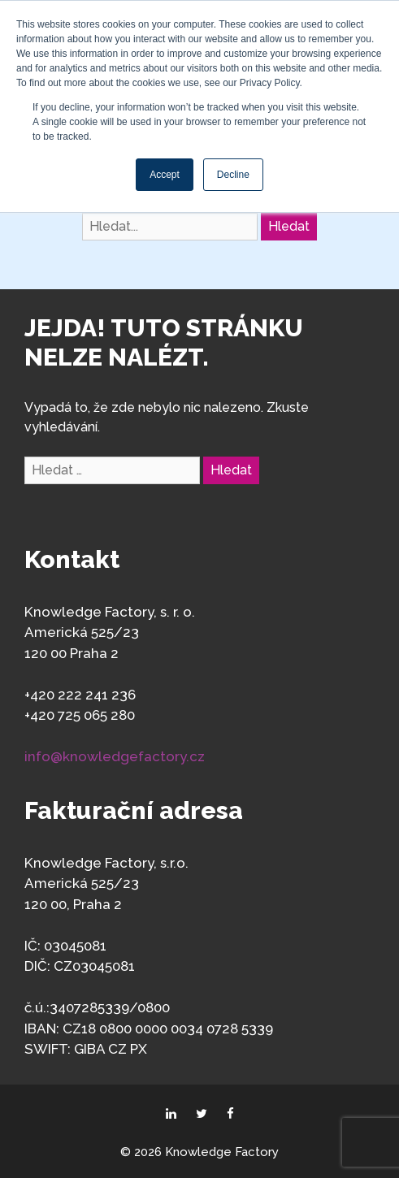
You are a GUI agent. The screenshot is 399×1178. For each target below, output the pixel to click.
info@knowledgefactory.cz (114, 756)
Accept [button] (165, 174)
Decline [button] (233, 174)
